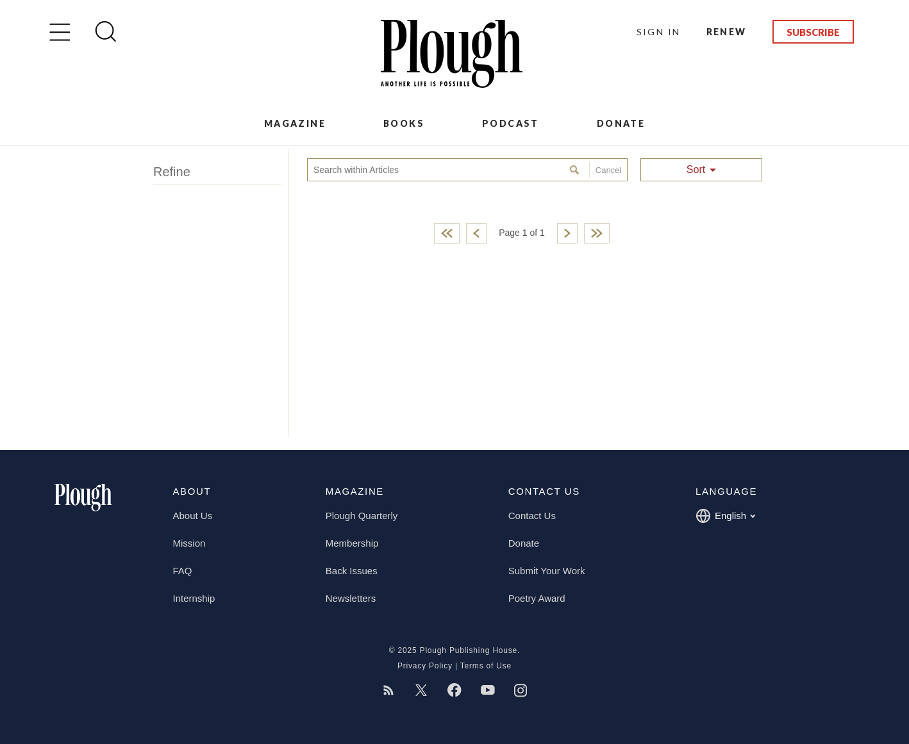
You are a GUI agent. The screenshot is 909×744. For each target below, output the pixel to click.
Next (567, 233)
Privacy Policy (425, 665)
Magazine (295, 123)
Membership (352, 543)
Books (403, 123)
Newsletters (351, 598)
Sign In (659, 31)
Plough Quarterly (362, 515)
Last (597, 233)
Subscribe (813, 32)
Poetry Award (536, 598)
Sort (696, 169)
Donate (621, 123)
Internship (194, 598)
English (725, 516)
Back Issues (352, 570)
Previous (476, 233)
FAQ (182, 570)
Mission (189, 543)
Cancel (605, 170)
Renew (726, 31)
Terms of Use (486, 665)
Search (576, 170)
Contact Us (532, 515)
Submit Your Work (546, 570)
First (447, 233)
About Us (193, 515)
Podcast (510, 123)
